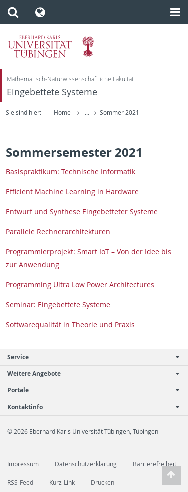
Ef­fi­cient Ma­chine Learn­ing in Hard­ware (72, 191)
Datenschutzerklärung (86, 464)
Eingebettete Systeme (52, 92)
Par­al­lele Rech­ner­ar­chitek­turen (58, 231)
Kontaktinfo (88, 407)
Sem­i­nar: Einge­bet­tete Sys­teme (58, 304)
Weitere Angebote (88, 373)
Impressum (23, 464)
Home (62, 112)
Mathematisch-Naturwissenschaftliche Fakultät (70, 79)
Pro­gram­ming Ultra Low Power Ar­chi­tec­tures (80, 284)
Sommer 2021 (119, 112)
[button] (13, 12)
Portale (88, 390)
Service (88, 357)
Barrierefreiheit (154, 464)
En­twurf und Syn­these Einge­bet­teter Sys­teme (82, 211)
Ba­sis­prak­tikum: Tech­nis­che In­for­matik (70, 171)
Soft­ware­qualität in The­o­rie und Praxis (70, 324)
